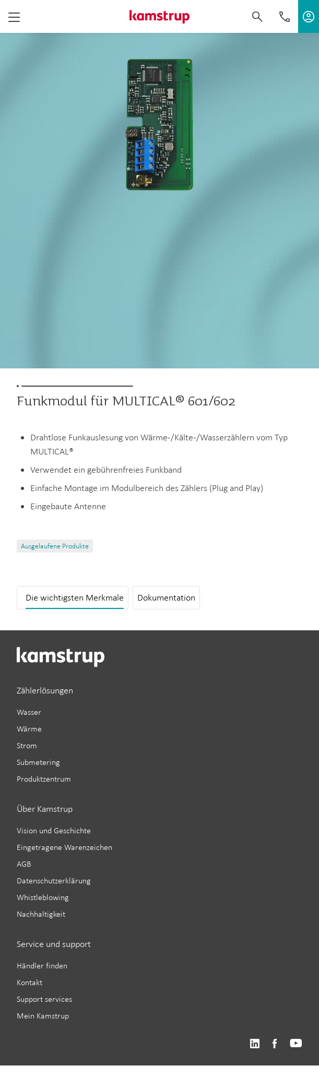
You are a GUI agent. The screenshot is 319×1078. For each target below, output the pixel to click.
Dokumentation (166, 597)
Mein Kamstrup (43, 1016)
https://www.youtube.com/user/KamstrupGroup (296, 1044)
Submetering (38, 762)
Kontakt (29, 982)
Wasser (29, 712)
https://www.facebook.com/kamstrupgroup (274, 1044)
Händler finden (42, 966)
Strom (27, 745)
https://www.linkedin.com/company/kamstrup (254, 1044)
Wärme (29, 729)
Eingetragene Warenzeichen (64, 847)
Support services (44, 999)
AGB (24, 864)
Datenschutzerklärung (54, 880)
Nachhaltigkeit (41, 914)
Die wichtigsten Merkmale (75, 597)
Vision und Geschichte (54, 830)
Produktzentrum (44, 779)
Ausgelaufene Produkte (55, 546)
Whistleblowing (43, 897)
